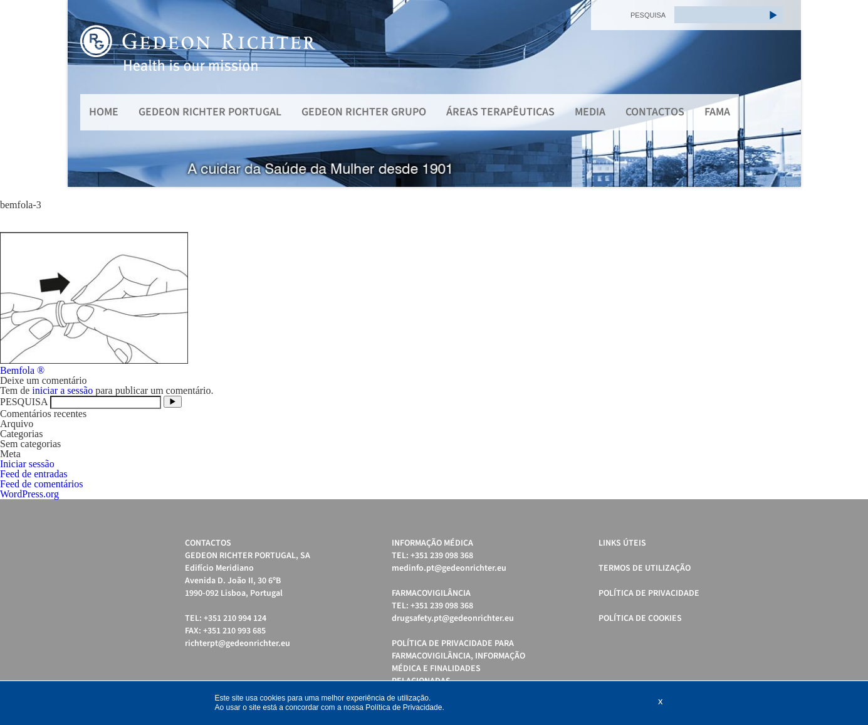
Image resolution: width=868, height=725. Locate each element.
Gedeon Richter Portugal (210, 112)
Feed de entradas (34, 473)
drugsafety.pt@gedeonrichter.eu (453, 618)
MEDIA (590, 112)
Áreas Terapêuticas (500, 112)
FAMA (717, 112)
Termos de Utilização (645, 568)
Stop (795, 202)
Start (785, 202)
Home (103, 112)
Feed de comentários (41, 484)
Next (785, 93)
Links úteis (622, 543)
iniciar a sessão (62, 390)
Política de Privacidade (649, 593)
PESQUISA (648, 15)
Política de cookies (640, 618)
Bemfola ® (22, 370)
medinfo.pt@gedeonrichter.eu (449, 568)
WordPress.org (29, 494)
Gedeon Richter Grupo (363, 112)
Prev (84, 93)
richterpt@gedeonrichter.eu (237, 643)
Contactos (654, 112)
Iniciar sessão (27, 463)
